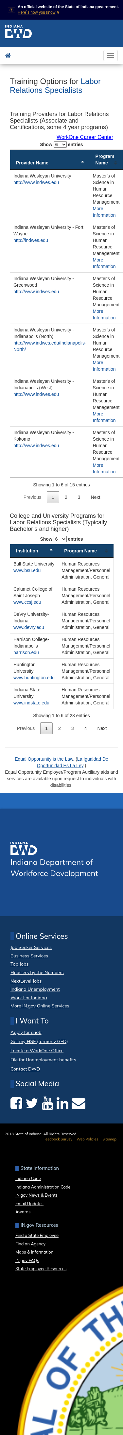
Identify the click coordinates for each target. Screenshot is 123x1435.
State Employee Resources (40, 1268)
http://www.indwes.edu (36, 182)
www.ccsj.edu (27, 602)
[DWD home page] (18, 33)
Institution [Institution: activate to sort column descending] (27, 550)
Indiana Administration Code (43, 1187)
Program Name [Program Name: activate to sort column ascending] (105, 159)
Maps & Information (34, 1252)
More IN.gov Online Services (39, 1005)
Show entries (61, 144)
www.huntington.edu (34, 677)
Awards (22, 1211)
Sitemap (109, 1139)
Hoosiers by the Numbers (37, 972)
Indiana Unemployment (35, 989)
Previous (32, 497)
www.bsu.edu (27, 570)
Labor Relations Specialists (55, 85)
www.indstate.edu (31, 702)
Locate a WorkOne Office (36, 1051)
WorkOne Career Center (85, 137)
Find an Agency (30, 1243)
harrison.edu (26, 652)
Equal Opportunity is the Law (44, 759)
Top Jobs (19, 964)
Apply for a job (26, 1032)
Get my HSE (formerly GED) (39, 1041)
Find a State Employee (37, 1235)
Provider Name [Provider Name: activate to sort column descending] (32, 162)
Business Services (29, 955)
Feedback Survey (58, 1139)
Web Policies (87, 1139)
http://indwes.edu (30, 240)
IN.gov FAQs (27, 1260)
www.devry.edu (28, 627)
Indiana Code (28, 1178)
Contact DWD (25, 1069)
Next (95, 497)
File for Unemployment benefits (43, 1060)
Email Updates (29, 1203)
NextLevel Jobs (26, 981)
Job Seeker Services (31, 947)
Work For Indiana (28, 997)
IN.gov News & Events (36, 1195)
